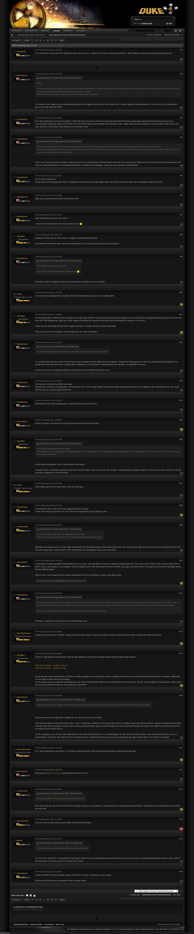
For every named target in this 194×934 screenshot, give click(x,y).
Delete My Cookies (36, 924)
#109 (180, 525)
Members (68, 31)
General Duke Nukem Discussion (31, 35)
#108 (180, 505)
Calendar (81, 31)
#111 (180, 593)
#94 (181, 137)
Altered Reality (22, 821)
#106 (180, 439)
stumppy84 (21, 51)
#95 (181, 175)
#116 (180, 769)
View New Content (171, 35)
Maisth (19, 840)
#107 (180, 483)
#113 (180, 653)
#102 (180, 342)
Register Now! (147, 23)
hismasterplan (22, 526)
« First (26, 40)
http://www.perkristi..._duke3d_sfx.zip (50, 668)
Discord (45, 31)
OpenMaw (21, 236)
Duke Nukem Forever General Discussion (67, 35)
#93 (181, 117)
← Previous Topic (134, 895)
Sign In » (138, 19)
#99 (181, 256)
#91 (181, 50)
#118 (180, 819)
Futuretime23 (22, 119)
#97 (181, 215)
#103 (180, 381)
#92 (181, 74)
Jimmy (19, 294)
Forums (56, 31)
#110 (180, 560)
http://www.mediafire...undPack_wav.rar (51, 665)
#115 (180, 747)
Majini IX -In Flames (53, 773)
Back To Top (60, 924)
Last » (62, 40)
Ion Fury (163, 929)
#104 (180, 400)
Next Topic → (177, 895)
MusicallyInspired (24, 633)
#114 (180, 695)
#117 (180, 789)
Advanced (175, 30)
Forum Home (49, 924)
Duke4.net (16, 31)
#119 (180, 839)
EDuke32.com (31, 31)
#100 (180, 292)
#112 (180, 631)
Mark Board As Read (21, 924)
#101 (180, 314)
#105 (180, 420)
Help (169, 24)
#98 (181, 234)
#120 (180, 871)
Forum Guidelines (154, 35)
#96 (181, 195)
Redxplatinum (22, 75)
